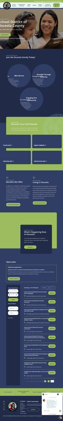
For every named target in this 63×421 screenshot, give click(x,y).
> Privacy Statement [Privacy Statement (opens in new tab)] (7, 392)
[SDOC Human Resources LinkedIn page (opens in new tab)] (4, 409)
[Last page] (48, 381)
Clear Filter (10, 318)
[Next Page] (45, 381)
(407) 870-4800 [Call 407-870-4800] (23, 413)
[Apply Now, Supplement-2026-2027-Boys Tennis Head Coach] (52, 372)
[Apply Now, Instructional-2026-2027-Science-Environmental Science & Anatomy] (52, 337)
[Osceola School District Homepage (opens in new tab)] (7, 5)
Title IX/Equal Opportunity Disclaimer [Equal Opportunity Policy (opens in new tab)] (23, 392)
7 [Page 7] (36, 381)
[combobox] (13, 295)
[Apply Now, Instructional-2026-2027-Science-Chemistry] (52, 328)
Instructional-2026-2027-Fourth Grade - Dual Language (35, 292)
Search (13, 299)
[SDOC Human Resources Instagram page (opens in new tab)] (4, 407)
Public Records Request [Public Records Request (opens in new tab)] (55, 392)
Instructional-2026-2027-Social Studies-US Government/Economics (36, 354)
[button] (16, 294)
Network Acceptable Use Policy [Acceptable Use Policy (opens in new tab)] (39, 392)
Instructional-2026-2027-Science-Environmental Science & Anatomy (34, 336)
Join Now (33, 409)
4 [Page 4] (31, 381)
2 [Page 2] (27, 381)
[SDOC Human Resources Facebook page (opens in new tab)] (4, 401)
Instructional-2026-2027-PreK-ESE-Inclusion (34, 301)
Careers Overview (14, 5)
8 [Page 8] (38, 381)
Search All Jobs (56, 5)
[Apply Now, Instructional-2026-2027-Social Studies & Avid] (52, 346)
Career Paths (29, 5)
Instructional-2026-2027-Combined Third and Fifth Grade (36, 310)
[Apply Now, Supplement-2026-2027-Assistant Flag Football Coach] (52, 364)
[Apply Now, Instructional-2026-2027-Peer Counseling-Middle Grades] (52, 319)
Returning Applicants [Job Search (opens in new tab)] (48, 5)
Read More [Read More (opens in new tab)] (30, 247)
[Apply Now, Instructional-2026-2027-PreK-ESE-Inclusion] (52, 302)
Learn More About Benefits (13, 204)
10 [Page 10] (42, 381)
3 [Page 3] (29, 381)
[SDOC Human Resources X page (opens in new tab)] (4, 404)
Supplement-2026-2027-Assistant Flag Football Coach (35, 363)
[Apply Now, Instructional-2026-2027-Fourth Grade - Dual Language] (52, 293)
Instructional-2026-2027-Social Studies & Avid (36, 345)
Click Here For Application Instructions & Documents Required (47, 1)
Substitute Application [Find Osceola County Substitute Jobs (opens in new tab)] (14, 278)
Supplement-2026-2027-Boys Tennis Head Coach (36, 372)
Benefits (34, 5)
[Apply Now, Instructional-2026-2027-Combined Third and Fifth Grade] (52, 310)
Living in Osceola (40, 5)
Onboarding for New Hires (21, 5)
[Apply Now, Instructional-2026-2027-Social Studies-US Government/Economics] (52, 355)
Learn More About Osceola (39, 203)
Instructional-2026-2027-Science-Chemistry (33, 328)
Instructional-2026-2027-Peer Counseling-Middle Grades (36, 319)
